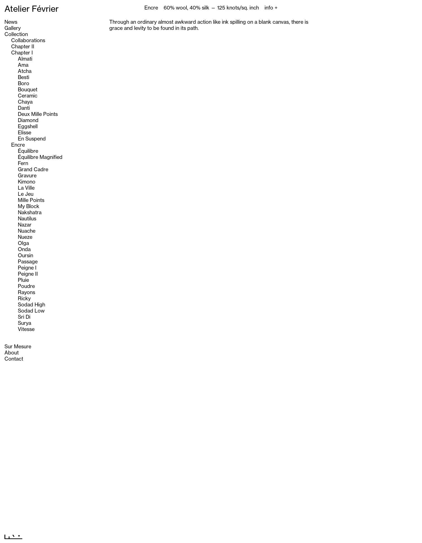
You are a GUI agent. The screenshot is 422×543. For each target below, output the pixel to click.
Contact (13, 359)
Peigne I (27, 268)
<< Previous (200, 535)
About (11, 352)
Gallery (12, 28)
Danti (24, 108)
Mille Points (31, 200)
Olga (23, 243)
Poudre (26, 286)
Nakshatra (30, 212)
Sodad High (31, 304)
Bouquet (27, 89)
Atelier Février (31, 9)
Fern (23, 163)
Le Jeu (25, 194)
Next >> (226, 535)
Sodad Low (31, 311)
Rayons (26, 292)
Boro (23, 83)
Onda (24, 249)
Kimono (26, 181)
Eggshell (28, 126)
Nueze (25, 237)
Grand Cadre (33, 169)
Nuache (26, 231)
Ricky (24, 298)
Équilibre (28, 151)
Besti (23, 77)
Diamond (28, 120)
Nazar (24, 225)
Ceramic (27, 95)
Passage (28, 261)
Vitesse (26, 329)
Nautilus (27, 218)
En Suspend (32, 138)
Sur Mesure (17, 346)
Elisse (24, 132)
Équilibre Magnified (40, 157)
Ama (23, 65)
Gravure (27, 175)
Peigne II (28, 274)
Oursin (25, 255)
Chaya (25, 102)
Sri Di (24, 317)
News (10, 22)
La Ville (26, 188)
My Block (28, 206)
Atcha (24, 71)
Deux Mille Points (38, 114)
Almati (25, 59)
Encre (18, 145)
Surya (24, 323)
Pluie (23, 280)
